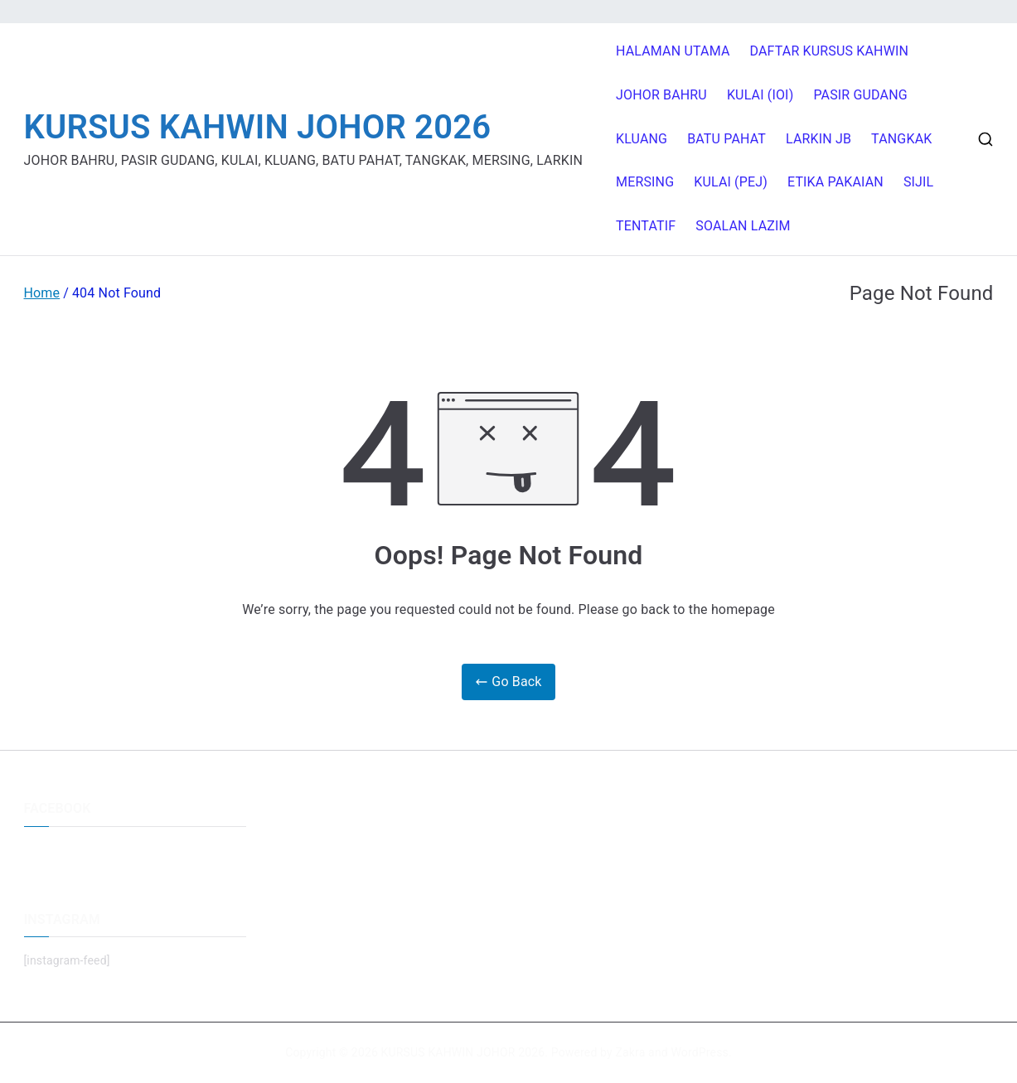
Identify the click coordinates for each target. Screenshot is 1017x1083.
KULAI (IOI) (760, 95)
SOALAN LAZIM (742, 226)
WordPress (699, 1052)
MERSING (645, 182)
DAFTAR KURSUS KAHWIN (829, 51)
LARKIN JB (818, 139)
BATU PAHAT (726, 139)
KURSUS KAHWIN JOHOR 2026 (258, 127)
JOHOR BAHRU (661, 95)
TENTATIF (646, 226)
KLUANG (641, 139)
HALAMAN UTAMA (673, 51)
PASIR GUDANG (860, 95)
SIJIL (918, 182)
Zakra (630, 1052)
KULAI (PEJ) (731, 182)
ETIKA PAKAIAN (835, 182)
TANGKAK (901, 139)
